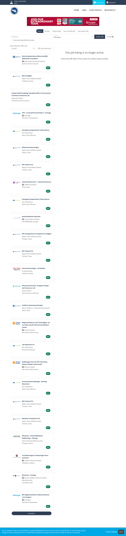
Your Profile (95, 10)
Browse (47, 31)
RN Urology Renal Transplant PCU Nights (37, 234)
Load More (31, 513)
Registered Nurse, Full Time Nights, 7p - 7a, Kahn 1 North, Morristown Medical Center (36, 324)
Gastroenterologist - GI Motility (33, 268)
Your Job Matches (69, 31)
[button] (110, 37)
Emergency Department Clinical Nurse (35, 130)
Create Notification (44, 48)
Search (39, 31)
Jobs (84, 10)
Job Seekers (99, 2)
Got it (121, 532)
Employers (111, 2)
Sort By (14, 48)
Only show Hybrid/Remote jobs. (24, 40)
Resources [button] (110, 10)
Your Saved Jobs (83, 31)
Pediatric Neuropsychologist (32, 305)
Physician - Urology (29, 475)
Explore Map (56, 31)
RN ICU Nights (27, 76)
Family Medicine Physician (31, 216)
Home (76, 10)
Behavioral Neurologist (30, 147)
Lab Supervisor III (28, 345)
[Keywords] (32, 37)
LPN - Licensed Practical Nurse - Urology (36, 113)
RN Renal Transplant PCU (31, 418)
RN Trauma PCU (27, 165)
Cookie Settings (111, 532)
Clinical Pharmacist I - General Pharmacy (36, 182)
